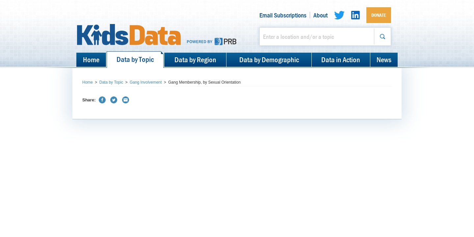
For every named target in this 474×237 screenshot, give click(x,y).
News (384, 59)
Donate (378, 15)
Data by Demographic (269, 59)
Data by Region (195, 59)
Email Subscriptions (282, 15)
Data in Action (340, 59)
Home (91, 59)
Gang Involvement (146, 82)
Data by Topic (135, 59)
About (320, 15)
